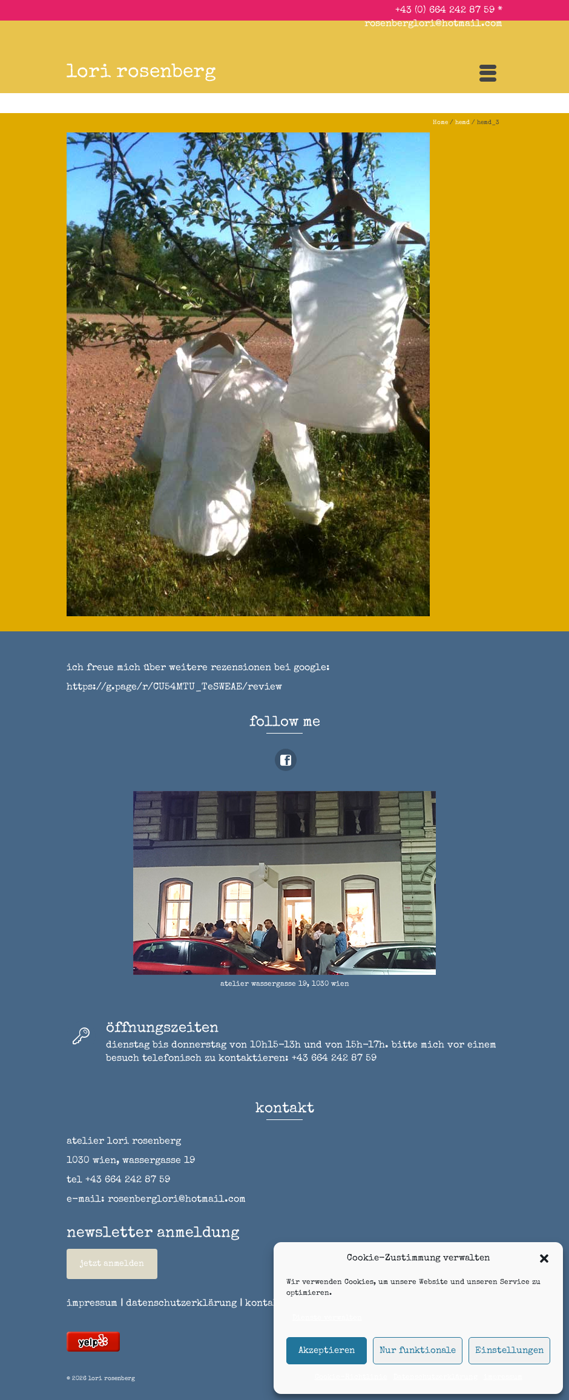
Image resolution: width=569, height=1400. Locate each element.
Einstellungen (509, 1350)
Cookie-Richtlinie (351, 1377)
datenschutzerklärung (181, 1304)
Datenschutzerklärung (435, 1377)
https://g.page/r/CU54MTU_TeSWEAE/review (174, 687)
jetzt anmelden (112, 1264)
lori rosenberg (141, 73)
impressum (503, 1377)
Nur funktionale (418, 1350)
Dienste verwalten (327, 1318)
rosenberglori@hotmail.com (433, 24)
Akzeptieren (326, 1350)
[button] (544, 1258)
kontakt (268, 1304)
